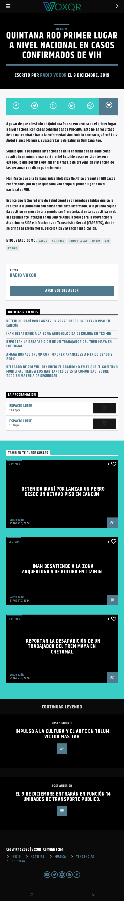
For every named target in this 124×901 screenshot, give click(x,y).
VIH (107, 241)
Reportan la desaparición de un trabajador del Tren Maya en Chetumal (59, 344)
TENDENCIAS (85, 856)
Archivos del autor (62, 291)
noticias (58, 241)
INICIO (16, 856)
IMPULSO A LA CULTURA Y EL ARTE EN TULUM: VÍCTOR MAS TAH (63, 734)
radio (96, 241)
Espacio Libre (20, 406)
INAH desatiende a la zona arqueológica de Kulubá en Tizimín (58, 334)
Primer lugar (78, 241)
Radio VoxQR (53, 75)
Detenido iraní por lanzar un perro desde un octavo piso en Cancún (58, 323)
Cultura (14, 541)
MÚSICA (60, 856)
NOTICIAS (62, 29)
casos (43, 241)
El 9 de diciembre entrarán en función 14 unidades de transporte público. (63, 797)
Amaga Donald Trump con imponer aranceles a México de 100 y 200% (59, 356)
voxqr (12, 248)
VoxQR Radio (17, 520)
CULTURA (18, 861)
